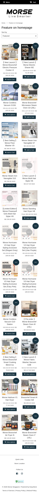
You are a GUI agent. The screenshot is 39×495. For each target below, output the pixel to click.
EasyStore (33, 487)
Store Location (19, 463)
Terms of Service (8, 490)
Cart (33, 2)
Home (3, 23)
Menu (6, 2)
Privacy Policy (20, 490)
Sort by (4, 32)
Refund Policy (32, 490)
